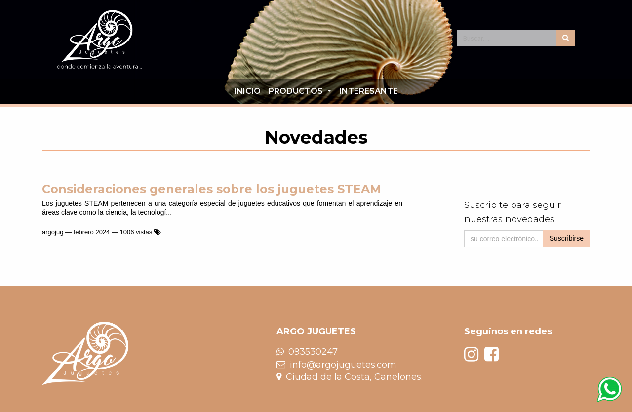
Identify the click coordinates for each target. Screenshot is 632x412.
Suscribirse (567, 238)
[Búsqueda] (565, 38)
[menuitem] (247, 91)
